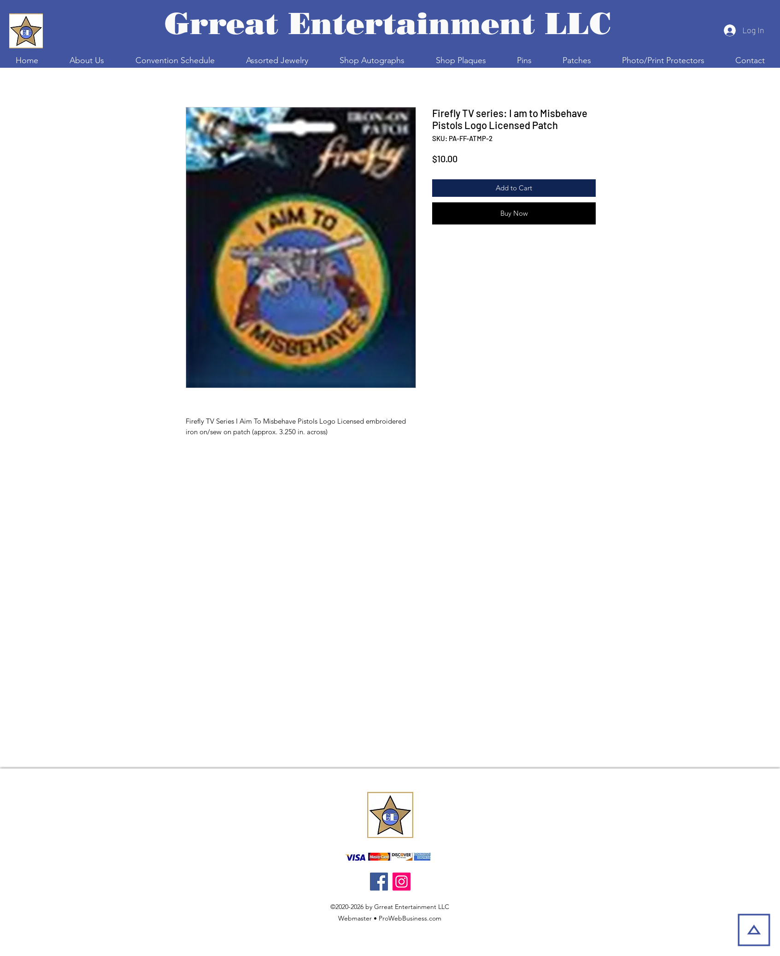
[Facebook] (379, 882)
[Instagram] (402, 882)
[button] (175, 60)
